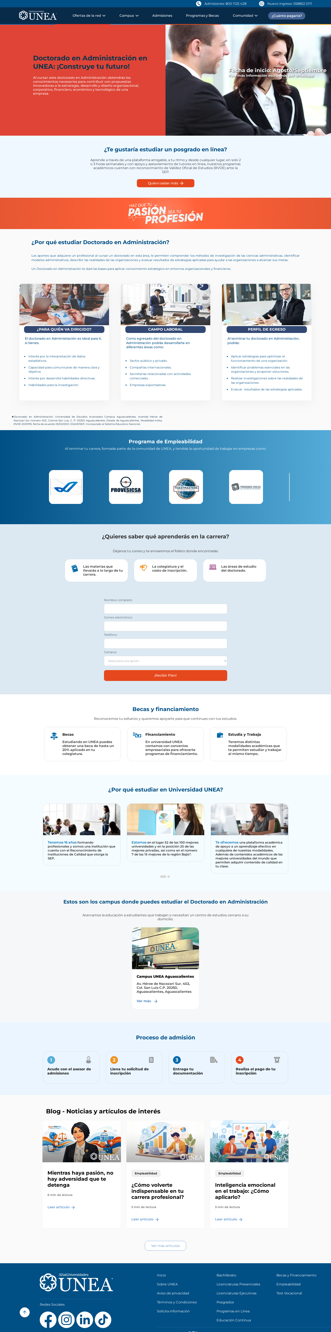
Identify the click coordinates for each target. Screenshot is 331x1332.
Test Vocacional (289, 1293)
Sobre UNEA (167, 1284)
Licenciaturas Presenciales (238, 1284)
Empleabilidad (288, 1284)
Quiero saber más (165, 183)
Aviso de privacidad (173, 1293)
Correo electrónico (118, 617)
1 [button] (162, 881)
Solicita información (173, 1311)
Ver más (147, 1001)
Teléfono (110, 635)
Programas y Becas (202, 16)
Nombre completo (118, 600)
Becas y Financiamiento (296, 1275)
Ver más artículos (165, 1246)
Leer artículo (61, 1207)
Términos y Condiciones (177, 1302)
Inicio (161, 1275)
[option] (76, 487)
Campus (110, 652)
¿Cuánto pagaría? (287, 16)
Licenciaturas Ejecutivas (237, 1293)
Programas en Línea (233, 1311)
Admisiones (162, 16)
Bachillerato (226, 1275)
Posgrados (225, 1302)
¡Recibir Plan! (165, 675)
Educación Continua (234, 1320)
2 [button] (169, 881)
